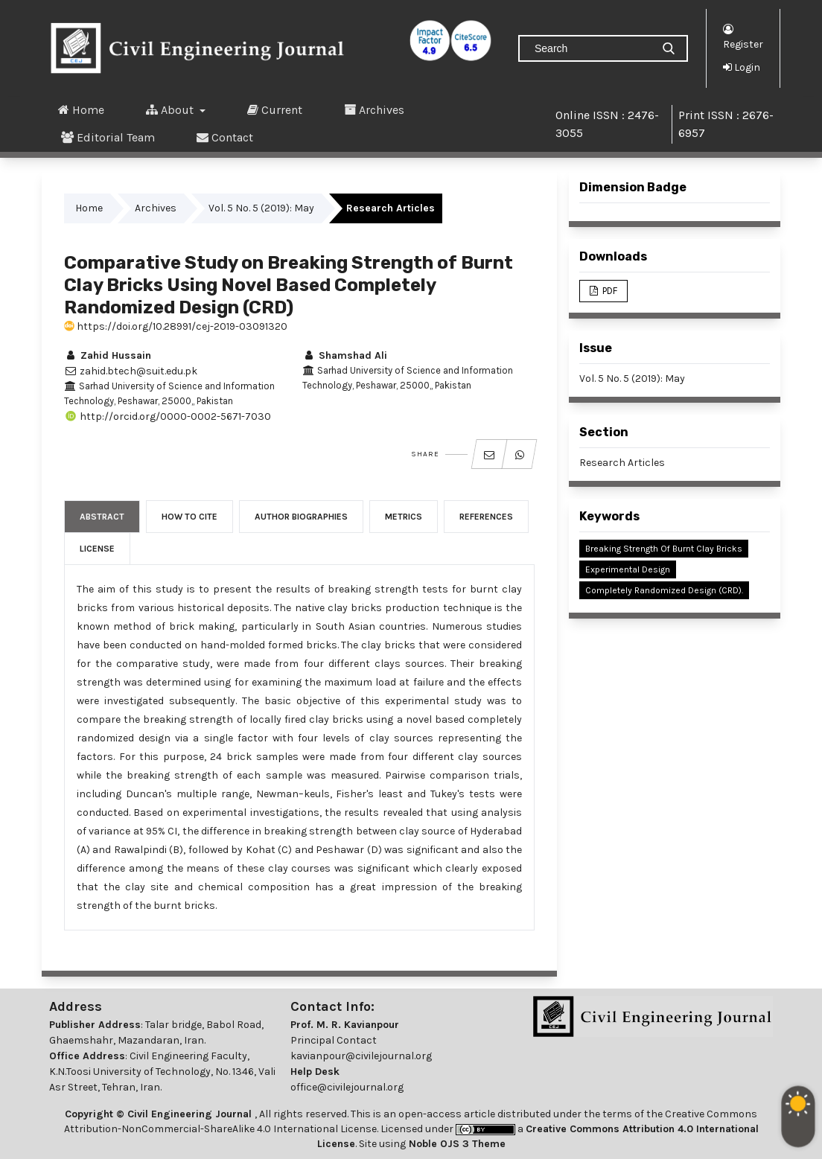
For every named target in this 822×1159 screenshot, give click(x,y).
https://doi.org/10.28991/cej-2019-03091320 (175, 326)
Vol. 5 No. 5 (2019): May (261, 208)
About (171, 109)
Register (743, 36)
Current (274, 109)
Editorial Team (108, 137)
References (486, 516)
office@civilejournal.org (347, 1087)
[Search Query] (591, 48)
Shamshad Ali (344, 355)
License (97, 548)
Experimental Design (627, 569)
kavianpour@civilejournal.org (361, 1056)
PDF (608, 290)
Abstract (102, 516)
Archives (374, 109)
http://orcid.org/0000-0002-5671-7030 (167, 416)
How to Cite (189, 516)
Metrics (403, 516)
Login (741, 67)
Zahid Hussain (107, 355)
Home (81, 109)
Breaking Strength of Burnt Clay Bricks (663, 548)
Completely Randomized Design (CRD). (664, 590)
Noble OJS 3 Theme (456, 1143)
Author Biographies (301, 516)
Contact (225, 137)
